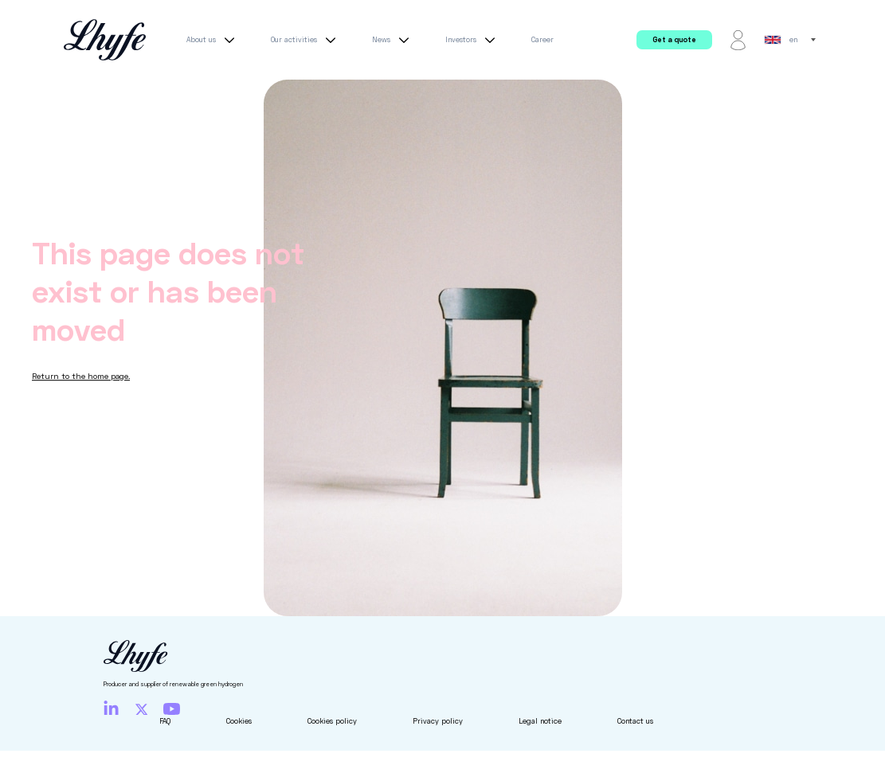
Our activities (305, 39)
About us (212, 39)
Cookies (239, 720)
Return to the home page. (81, 376)
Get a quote (674, 39)
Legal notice (540, 720)
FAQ (164, 720)
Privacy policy (438, 720)
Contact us (635, 720)
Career (542, 39)
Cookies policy (332, 720)
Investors (472, 39)
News (392, 39)
